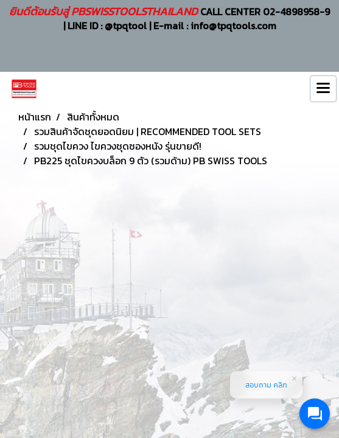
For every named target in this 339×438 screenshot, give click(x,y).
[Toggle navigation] (323, 88)
